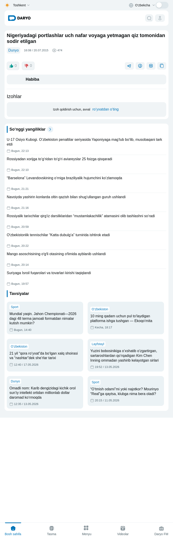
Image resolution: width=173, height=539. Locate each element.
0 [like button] (13, 157)
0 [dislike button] (29, 157)
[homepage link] (19, 18)
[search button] (149, 18)
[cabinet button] (160, 18)
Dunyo (14, 50)
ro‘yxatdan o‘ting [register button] (106, 208)
